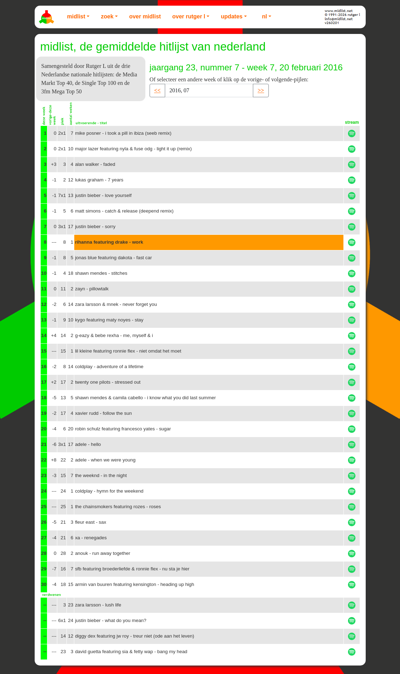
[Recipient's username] (209, 90)
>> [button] (260, 90)
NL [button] (264, 16)
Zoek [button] (107, 16)
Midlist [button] (76, 16)
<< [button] (157, 90)
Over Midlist (145, 16)
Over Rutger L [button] (188, 16)
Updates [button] (231, 16)
